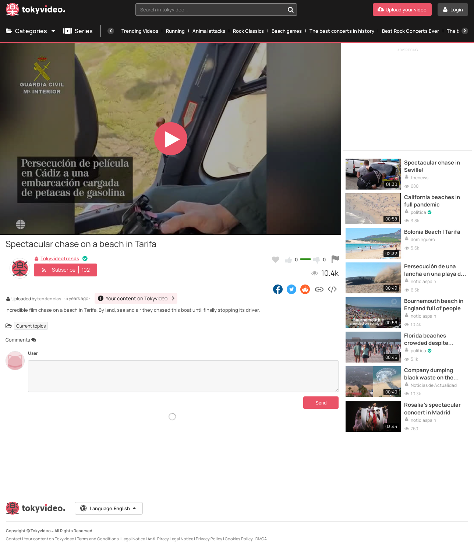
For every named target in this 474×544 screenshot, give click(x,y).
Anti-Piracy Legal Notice (170, 532)
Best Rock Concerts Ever (410, 31)
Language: (108, 502)
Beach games (287, 31)
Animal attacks (208, 31)
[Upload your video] (402, 9)
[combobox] (216, 9)
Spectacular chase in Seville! (432, 165)
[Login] (453, 9)
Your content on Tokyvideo (49, 532)
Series (78, 31)
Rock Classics (248, 31)
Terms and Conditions (98, 532)
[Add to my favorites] (275, 259)
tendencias (49, 299)
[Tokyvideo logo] (36, 11)
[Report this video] (335, 259)
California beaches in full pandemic (432, 199)
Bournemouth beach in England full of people (434, 301)
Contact (13, 532)
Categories (31, 31)
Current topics (31, 325)
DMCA (261, 532)
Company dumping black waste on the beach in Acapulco (429, 369)
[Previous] (110, 31)
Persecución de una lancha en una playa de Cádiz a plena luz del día (435, 267)
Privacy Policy (209, 532)
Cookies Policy (239, 532)
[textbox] (210, 9)
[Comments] (183, 376)
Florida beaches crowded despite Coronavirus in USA (429, 335)
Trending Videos (139, 31)
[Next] (464, 31)
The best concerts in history (341, 31)
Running (175, 31)
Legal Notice (133, 532)
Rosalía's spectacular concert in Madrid (432, 402)
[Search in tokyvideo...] (290, 9)
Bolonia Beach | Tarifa (433, 229)
